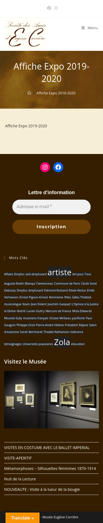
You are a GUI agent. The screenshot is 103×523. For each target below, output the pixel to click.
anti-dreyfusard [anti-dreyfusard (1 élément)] (36, 274)
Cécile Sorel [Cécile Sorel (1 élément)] (89, 283)
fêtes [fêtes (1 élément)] (67, 297)
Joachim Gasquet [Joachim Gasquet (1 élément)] (59, 304)
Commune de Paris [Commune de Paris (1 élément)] (67, 283)
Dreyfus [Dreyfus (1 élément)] (22, 290)
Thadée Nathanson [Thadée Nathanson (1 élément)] (56, 332)
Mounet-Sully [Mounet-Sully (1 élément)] (13, 318)
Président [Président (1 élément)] (71, 325)
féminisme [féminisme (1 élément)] (56, 297)
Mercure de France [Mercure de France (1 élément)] (58, 311)
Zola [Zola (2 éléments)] (62, 342)
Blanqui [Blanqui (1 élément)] (30, 283)
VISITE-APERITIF (18, 458)
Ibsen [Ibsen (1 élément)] (26, 304)
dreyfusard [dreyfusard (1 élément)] (35, 290)
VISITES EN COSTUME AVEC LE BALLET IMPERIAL (47, 447)
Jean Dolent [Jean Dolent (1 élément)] (38, 304)
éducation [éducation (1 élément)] (78, 344)
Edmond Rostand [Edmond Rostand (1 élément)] (56, 290)
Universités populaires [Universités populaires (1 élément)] (38, 344)
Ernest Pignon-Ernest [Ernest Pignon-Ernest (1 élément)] (34, 297)
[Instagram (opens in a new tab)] (55, 7)
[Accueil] (29, 92)
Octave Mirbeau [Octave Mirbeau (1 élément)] (60, 318)
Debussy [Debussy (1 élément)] (10, 290)
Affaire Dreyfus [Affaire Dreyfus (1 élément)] (14, 274)
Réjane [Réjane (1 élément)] (83, 325)
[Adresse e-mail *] (51, 207)
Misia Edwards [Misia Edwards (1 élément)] (82, 311)
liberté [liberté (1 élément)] (21, 311)
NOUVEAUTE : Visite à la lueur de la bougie (42, 489)
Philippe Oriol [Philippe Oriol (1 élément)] (25, 325)
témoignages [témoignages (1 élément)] (13, 344)
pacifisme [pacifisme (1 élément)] (78, 318)
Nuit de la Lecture (20, 478)
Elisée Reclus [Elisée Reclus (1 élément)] (77, 290)
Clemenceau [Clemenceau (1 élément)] (44, 283)
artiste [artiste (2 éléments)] (59, 272)
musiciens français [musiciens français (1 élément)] (35, 318)
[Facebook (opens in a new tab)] (49, 7)
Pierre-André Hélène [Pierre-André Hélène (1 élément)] (50, 325)
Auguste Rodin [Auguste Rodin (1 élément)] (14, 283)
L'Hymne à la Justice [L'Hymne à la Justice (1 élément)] (85, 304)
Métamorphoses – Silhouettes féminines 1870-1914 (50, 468)
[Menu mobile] (90, 27)
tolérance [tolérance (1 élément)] (76, 332)
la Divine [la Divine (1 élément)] (10, 311)
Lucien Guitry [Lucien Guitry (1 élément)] (36, 311)
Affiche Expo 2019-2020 (56, 92)
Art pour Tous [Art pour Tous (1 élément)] (82, 274)
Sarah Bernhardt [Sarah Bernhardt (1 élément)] (31, 332)
